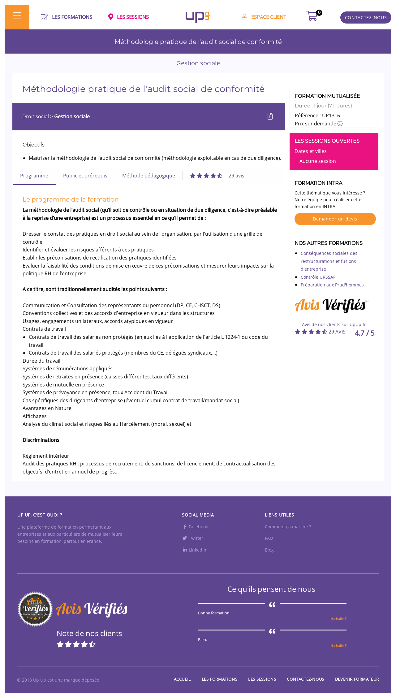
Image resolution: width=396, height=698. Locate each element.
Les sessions (262, 679)
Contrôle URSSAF (318, 277)
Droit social (36, 116)
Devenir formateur (357, 679)
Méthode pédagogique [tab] (148, 175)
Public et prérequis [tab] (85, 175)
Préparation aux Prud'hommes (332, 285)
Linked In (195, 550)
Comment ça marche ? (288, 527)
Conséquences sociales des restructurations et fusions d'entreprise (329, 261)
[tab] (217, 175)
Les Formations (219, 679)
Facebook (195, 527)
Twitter (192, 538)
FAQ (269, 538)
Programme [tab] (34, 175)
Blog (269, 550)
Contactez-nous (305, 679)
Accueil (182, 679)
